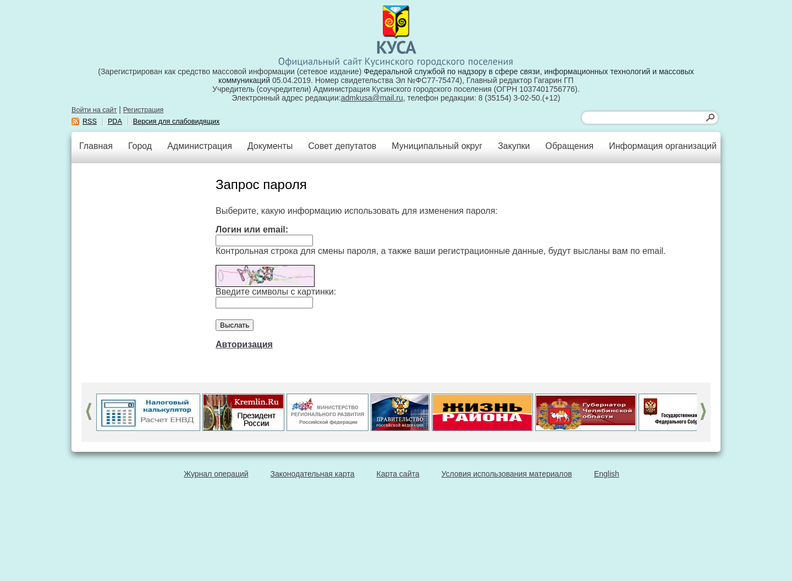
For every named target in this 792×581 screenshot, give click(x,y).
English (606, 473)
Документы (270, 146)
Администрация (199, 146)
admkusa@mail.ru (372, 97)
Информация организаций (663, 146)
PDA (115, 121)
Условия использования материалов (507, 473)
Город (140, 146)
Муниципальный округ (437, 146)
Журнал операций (216, 473)
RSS (89, 121)
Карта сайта (398, 473)
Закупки (514, 146)
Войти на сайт (94, 110)
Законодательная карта (313, 473)
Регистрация (143, 110)
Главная (96, 146)
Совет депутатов (342, 146)
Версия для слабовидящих (176, 121)
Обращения (569, 146)
